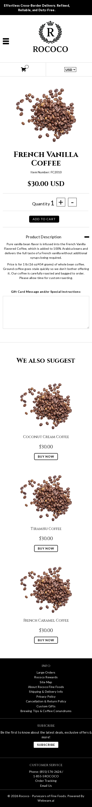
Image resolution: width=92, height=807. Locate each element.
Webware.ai (46, 800)
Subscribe (46, 745)
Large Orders (46, 672)
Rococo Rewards (46, 677)
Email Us (46, 785)
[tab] (46, 235)
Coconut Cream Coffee (46, 436)
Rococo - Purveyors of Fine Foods (42, 796)
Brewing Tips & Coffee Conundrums (46, 711)
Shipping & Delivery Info (46, 691)
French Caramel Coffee (46, 620)
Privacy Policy (46, 696)
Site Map (46, 682)
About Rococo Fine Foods (46, 687)
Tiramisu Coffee (46, 528)
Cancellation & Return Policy (46, 701)
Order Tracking (46, 780)
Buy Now (46, 456)
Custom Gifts (46, 706)
